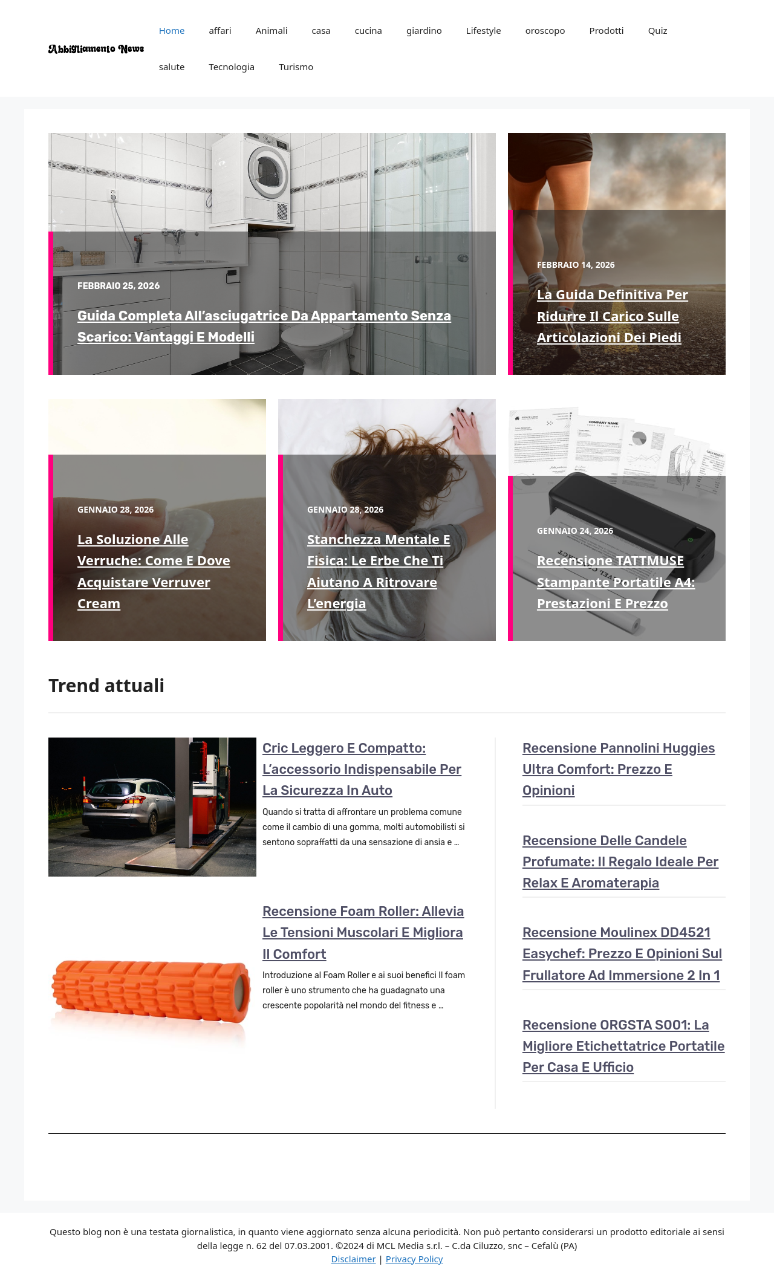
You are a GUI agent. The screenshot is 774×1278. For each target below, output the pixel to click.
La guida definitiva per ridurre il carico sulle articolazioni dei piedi (612, 315)
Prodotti (607, 30)
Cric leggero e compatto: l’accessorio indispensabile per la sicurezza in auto (361, 769)
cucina (368, 30)
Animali (272, 30)
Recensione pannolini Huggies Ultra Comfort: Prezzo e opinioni (618, 769)
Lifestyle (483, 30)
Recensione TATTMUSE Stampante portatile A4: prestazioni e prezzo (616, 581)
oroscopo (545, 30)
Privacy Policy (414, 1259)
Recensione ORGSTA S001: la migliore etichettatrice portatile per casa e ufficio (623, 1046)
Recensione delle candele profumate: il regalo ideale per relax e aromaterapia (620, 861)
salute (172, 66)
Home (172, 30)
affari (220, 30)
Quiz (658, 30)
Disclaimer (353, 1259)
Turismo (296, 66)
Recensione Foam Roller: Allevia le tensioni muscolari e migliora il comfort (363, 932)
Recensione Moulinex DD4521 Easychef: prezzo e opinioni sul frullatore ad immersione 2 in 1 (622, 953)
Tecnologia (232, 66)
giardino (424, 30)
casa (321, 30)
